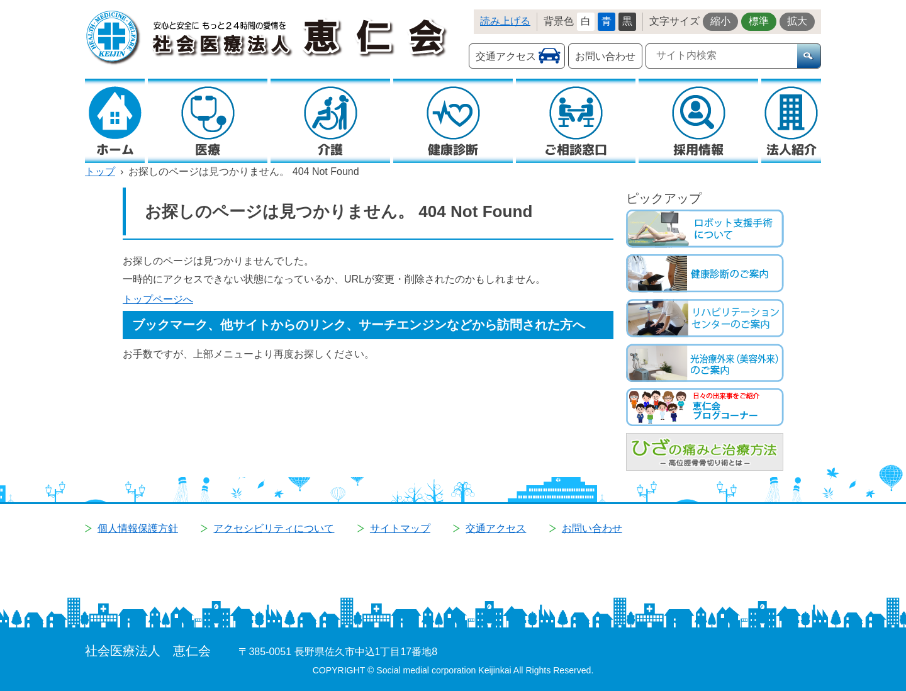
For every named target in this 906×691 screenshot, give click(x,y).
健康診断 (453, 149)
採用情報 (698, 149)
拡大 (797, 21)
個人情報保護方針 (138, 528)
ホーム (115, 149)
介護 (330, 149)
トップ (100, 171)
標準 (759, 21)
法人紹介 (791, 149)
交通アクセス (506, 56)
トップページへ (158, 299)
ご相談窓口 (575, 149)
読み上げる (505, 21)
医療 (207, 149)
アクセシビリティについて (273, 528)
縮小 (720, 21)
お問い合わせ (605, 56)
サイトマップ (400, 528)
